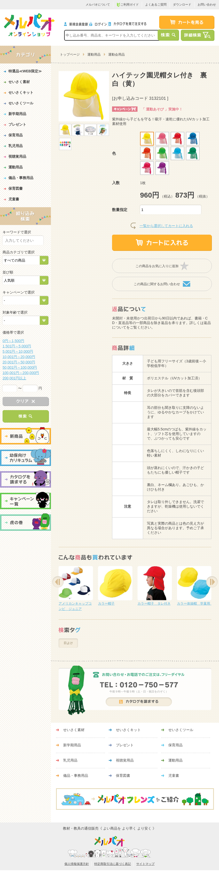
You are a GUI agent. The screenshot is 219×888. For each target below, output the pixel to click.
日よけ (68, 643)
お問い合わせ (207, 4)
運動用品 (94, 54)
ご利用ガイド (127, 5)
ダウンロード (182, 4)
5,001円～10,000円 (18, 351)
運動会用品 (116, 54)
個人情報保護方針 (76, 864)
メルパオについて (98, 4)
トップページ (70, 54)
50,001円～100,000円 (20, 367)
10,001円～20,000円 (19, 357)
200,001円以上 (14, 378)
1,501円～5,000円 (17, 346)
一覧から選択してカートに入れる (166, 226)
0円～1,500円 (13, 341)
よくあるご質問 (156, 4)
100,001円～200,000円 (21, 373)
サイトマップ (145, 864)
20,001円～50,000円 (19, 362)
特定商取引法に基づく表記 (112, 864)
